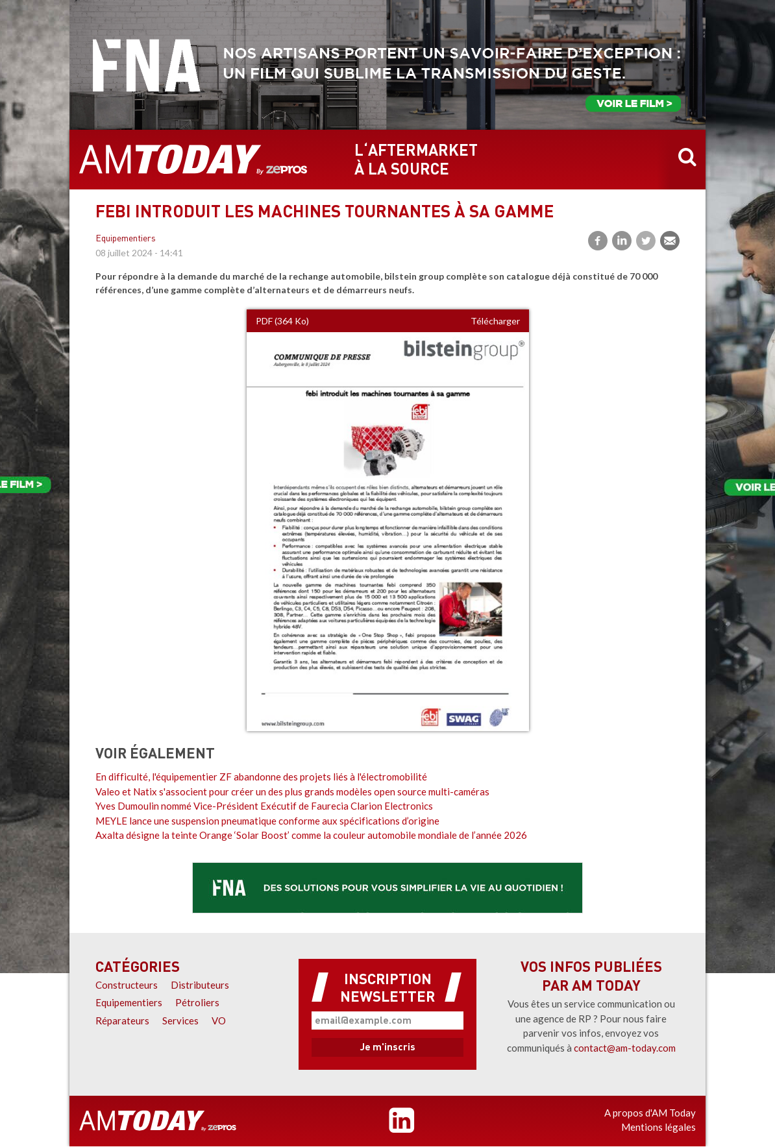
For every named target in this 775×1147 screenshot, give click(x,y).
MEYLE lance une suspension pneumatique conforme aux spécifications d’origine (267, 821)
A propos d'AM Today (650, 1112)
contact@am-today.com (625, 1048)
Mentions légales (658, 1127)
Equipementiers (125, 239)
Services (180, 1020)
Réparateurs (122, 1020)
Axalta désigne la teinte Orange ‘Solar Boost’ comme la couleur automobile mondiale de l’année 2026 (311, 835)
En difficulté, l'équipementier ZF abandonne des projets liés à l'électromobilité (261, 776)
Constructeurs (126, 985)
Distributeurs (200, 985)
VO (219, 1020)
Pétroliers (197, 1002)
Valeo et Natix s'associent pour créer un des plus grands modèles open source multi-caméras (292, 791)
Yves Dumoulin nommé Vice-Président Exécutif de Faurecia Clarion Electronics (264, 806)
